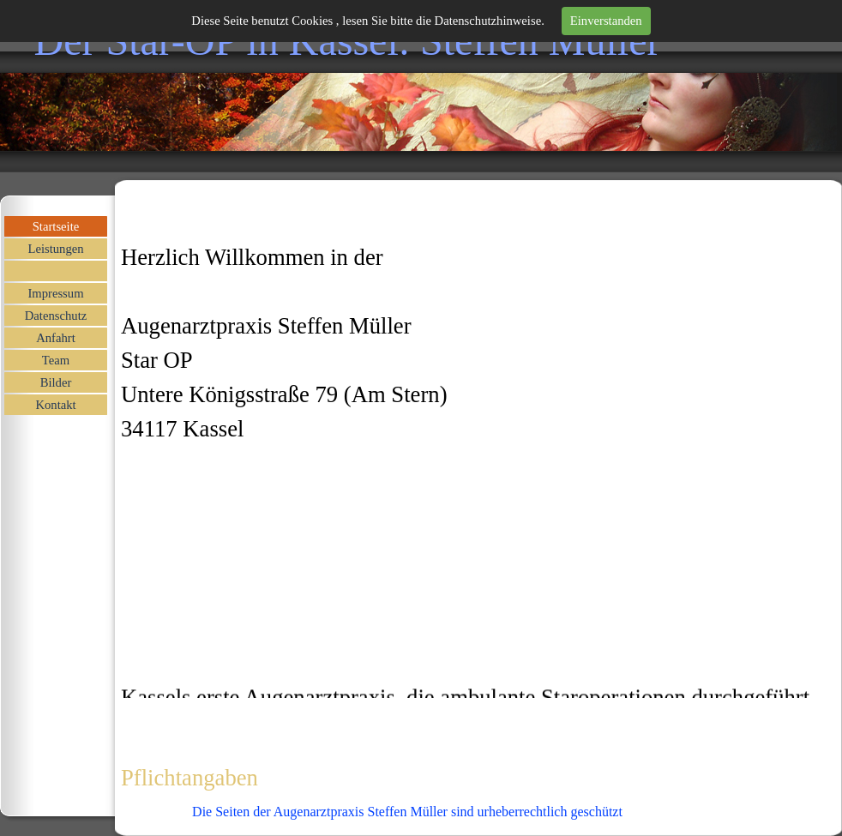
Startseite (56, 226)
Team (55, 360)
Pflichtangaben (189, 778)
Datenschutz (56, 315)
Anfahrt (55, 338)
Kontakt (55, 405)
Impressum (55, 293)
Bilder (56, 382)
